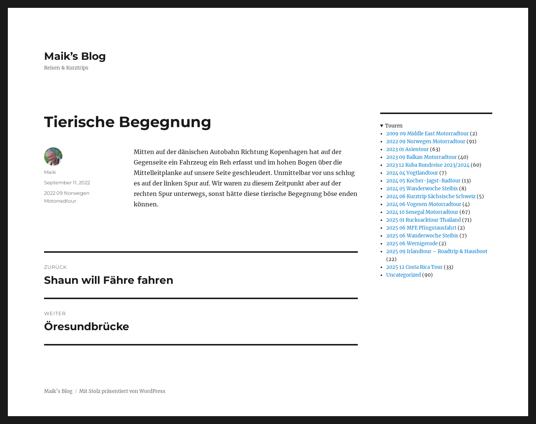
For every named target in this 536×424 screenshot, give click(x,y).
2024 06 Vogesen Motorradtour (423, 204)
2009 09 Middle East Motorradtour (427, 133)
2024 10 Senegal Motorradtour (422, 212)
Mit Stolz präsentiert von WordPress (122, 391)
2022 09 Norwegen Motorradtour (425, 141)
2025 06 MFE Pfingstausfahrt (421, 228)
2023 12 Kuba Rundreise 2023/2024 (428, 165)
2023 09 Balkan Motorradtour (421, 157)
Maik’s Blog (75, 56)
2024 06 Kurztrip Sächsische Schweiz (430, 196)
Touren (394, 126)
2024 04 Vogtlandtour (412, 173)
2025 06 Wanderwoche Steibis (422, 236)
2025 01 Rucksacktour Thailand (423, 220)
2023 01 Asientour (407, 149)
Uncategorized (403, 275)
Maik (50, 172)
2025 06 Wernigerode (412, 243)
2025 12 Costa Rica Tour (414, 267)
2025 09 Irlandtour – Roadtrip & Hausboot (436, 251)
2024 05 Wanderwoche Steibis (422, 188)
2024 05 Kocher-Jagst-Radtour (423, 181)
